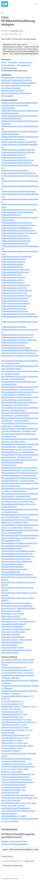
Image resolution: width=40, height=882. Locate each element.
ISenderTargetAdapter (10, 93)
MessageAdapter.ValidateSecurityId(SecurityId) (19, 355)
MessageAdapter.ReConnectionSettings (17, 553)
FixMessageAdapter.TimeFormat (14, 293)
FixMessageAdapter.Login (11, 275)
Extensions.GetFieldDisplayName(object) (17, 782)
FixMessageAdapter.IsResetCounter (15, 285)
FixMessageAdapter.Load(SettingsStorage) (18, 149)
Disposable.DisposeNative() (12, 626)
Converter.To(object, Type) (11, 748)
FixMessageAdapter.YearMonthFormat (16, 295)
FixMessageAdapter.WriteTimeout (14, 301)
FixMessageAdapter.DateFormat (14, 288)
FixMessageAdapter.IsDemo (12, 280)
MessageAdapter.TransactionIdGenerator (17, 556)
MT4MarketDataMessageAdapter (14, 844)
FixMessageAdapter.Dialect (12, 267)
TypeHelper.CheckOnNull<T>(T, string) (16, 719)
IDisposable (6, 83)
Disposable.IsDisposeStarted (12, 637)
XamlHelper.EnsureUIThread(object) (15, 808)
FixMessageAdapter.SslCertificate (14, 311)
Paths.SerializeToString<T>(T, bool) (15, 738)
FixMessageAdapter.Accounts (13, 345)
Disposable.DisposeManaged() (13, 624)
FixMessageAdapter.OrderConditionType (17, 160)
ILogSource (27, 80)
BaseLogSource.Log (9, 621)
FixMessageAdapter (9, 68)
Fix (20, 31)
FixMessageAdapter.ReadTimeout (14, 298)
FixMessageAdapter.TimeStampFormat (16, 290)
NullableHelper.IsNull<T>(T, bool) (14, 714)
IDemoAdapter (25, 93)
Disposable (12, 62)
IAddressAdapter (8, 90)
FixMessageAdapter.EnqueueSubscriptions (18, 230)
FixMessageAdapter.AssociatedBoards (16, 256)
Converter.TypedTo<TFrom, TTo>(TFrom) (17, 672)
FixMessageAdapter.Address (12, 264)
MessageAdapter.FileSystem (12, 566)
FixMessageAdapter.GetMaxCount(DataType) (19, 142)
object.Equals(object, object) (12, 647)
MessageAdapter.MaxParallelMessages (16, 561)
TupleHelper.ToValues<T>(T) (12, 717)
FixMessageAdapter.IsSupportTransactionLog (19, 233)
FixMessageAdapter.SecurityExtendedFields (18, 173)
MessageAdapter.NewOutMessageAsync (17, 574)
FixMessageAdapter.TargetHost (13, 327)
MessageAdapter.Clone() (10, 540)
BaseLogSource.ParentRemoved (14, 619)
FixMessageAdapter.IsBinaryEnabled (15, 348)
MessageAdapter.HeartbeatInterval (15, 546)
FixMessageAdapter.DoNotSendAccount (17, 337)
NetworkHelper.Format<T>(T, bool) (15, 727)
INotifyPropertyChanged (20, 85)
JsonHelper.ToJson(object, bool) (13, 787)
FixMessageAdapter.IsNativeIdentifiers (16, 162)
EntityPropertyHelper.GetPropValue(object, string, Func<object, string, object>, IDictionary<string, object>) (18, 769)
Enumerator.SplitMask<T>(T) (12, 704)
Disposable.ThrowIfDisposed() (13, 632)
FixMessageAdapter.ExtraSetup (13, 259)
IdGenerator (29, 861)
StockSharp (14, 31)
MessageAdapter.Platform (11, 548)
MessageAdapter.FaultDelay (12, 564)
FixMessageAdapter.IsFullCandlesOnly (16, 222)
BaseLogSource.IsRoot (10, 616)
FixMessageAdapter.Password (13, 277)
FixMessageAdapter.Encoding (13, 282)
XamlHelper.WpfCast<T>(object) (13, 816)
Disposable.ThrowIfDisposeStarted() (15, 629)
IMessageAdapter (8, 77)
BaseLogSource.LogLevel (11, 611)
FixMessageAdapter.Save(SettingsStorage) (18, 152)
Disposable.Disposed (9, 639)
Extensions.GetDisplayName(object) (15, 777)
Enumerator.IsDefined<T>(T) (12, 701)
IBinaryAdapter (7, 96)
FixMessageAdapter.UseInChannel (14, 235)
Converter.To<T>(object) (10, 751)
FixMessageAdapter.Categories (13, 157)
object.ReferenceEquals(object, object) (16, 650)
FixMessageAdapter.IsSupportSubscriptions (18, 225)
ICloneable (16, 83)
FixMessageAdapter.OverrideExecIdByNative (18, 340)
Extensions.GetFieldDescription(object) (16, 779)
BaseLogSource (25, 62)
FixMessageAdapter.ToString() (13, 155)
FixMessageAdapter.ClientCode (13, 306)
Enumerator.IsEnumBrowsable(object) (16, 758)
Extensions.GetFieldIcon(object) (13, 785)
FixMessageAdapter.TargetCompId (15, 272)
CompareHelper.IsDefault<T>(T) (13, 667)
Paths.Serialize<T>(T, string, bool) (14, 743)
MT (22, 31)
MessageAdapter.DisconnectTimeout (16, 559)
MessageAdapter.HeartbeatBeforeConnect (18, 551)
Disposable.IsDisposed (10, 634)
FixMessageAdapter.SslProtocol (13, 308)
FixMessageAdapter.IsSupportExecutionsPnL (19, 209)
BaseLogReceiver (8, 65)
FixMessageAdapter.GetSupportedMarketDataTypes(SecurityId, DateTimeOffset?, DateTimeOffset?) (19, 105)
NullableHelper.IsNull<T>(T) (12, 712)
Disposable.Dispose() (26, 621)
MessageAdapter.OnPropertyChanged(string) (19, 543)
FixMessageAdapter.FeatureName (14, 243)
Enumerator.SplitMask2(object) (13, 761)
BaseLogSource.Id (8, 608)
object (3, 62)
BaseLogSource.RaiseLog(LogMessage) (16, 606)
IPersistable (6, 80)
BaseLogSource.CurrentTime (12, 613)
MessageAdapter (24, 65)
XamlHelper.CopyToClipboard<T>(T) (15, 735)
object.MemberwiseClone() (12, 642)
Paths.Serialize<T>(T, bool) (11, 740)
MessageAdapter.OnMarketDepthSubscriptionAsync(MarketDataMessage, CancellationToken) (19, 462)
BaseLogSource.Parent (26, 608)
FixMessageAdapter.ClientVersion (14, 342)
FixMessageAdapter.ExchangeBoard (15, 303)
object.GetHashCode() (10, 652)
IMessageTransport (23, 77)
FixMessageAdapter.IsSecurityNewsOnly (17, 212)
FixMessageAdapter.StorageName (14, 170)
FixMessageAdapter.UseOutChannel (15, 238)
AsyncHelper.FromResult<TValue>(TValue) (17, 659)
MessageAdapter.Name (10, 572)
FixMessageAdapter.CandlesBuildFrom (16, 228)
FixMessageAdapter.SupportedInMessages (18, 191)
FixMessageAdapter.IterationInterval (15, 241)
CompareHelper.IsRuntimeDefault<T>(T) (17, 670)
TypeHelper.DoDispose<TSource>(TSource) (18, 722)
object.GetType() (25, 639)
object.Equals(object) (9, 645)
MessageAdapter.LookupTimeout (14, 569)
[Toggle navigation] (36, 4)
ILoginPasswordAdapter (10, 88)
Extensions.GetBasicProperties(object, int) (18, 774)
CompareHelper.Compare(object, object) (17, 745)
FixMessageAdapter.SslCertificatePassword (18, 314)
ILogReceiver (17, 80)
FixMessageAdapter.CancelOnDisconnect (17, 334)
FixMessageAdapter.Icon (11, 215)
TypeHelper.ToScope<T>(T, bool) (13, 725)
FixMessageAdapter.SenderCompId (15, 269)
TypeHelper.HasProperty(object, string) (16, 764)
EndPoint (19, 90)
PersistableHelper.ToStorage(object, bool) (17, 795)
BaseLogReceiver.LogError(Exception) (16, 603)
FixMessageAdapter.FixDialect (13, 262)
